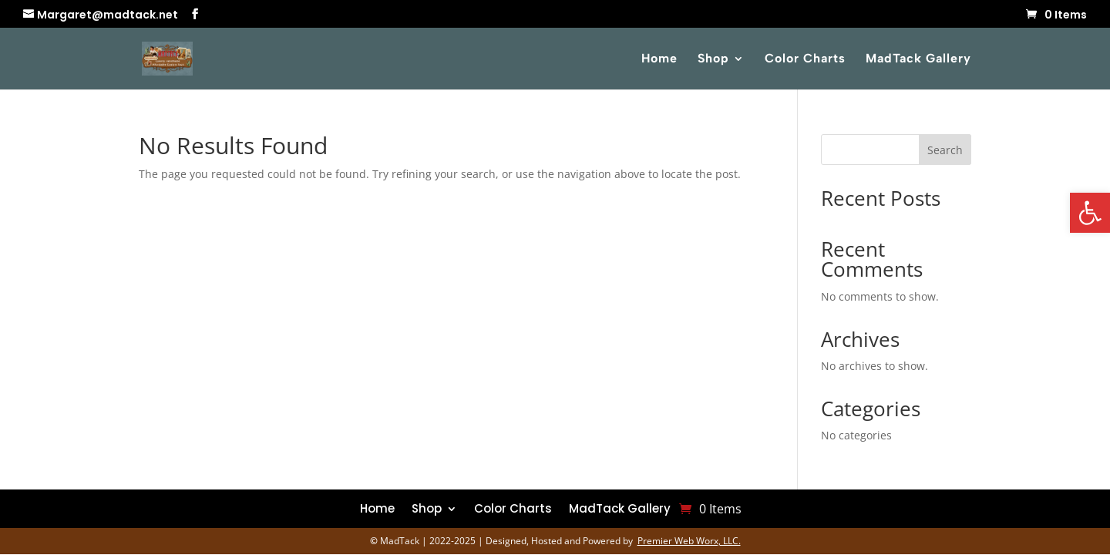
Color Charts (805, 59)
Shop (713, 59)
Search (945, 150)
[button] (1090, 213)
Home (659, 59)
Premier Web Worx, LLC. (689, 540)
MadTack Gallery (918, 59)
